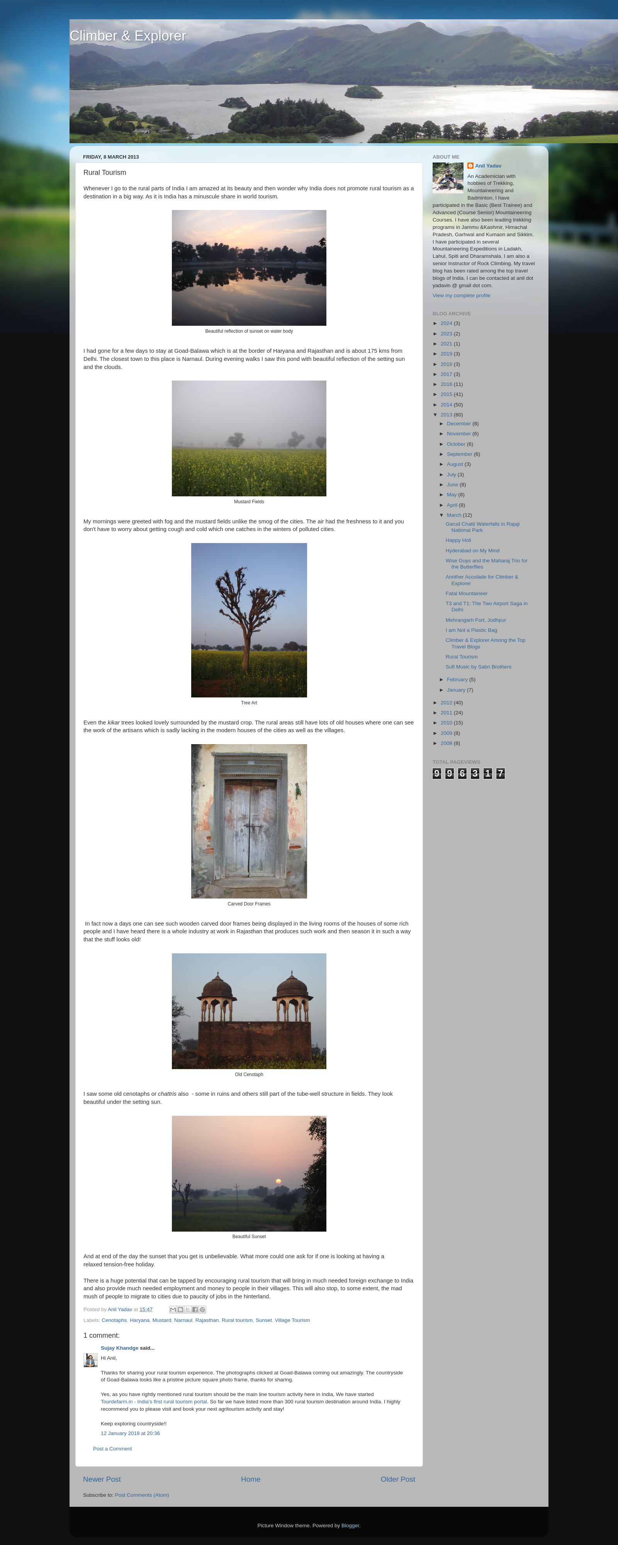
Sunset (264, 1320)
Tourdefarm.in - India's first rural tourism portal (154, 1402)
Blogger (350, 1525)
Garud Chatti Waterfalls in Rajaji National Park (483, 527)
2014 (447, 405)
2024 (447, 323)
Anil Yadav (488, 166)
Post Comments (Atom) (142, 1495)
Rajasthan (207, 1320)
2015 (447, 394)
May (452, 495)
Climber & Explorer (128, 36)
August (456, 464)
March (455, 515)
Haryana (139, 1320)
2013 (447, 415)
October (457, 444)
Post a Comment (112, 1449)
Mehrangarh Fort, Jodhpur (476, 620)
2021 (447, 344)
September (460, 454)
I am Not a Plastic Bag (471, 630)
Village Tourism (292, 1320)
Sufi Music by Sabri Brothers (478, 667)
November (459, 434)
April (453, 505)
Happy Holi (458, 540)
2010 (447, 723)
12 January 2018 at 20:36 (130, 1433)
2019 (447, 354)
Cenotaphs (114, 1320)
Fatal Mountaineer (467, 593)
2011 (447, 713)
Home (250, 1479)
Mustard (162, 1320)
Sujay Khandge (120, 1348)
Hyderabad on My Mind (473, 550)
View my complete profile (462, 295)
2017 (447, 374)
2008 (447, 743)
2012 (447, 703)
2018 (447, 364)
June (453, 484)
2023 (447, 334)
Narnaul (183, 1320)
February (458, 679)
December (459, 423)
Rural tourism (237, 1320)
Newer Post (102, 1479)
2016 (447, 384)
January (457, 690)
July (452, 474)
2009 (447, 733)
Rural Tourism (462, 657)
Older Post (398, 1479)
